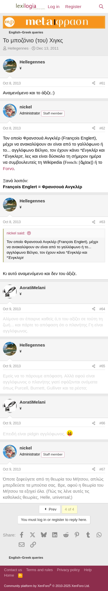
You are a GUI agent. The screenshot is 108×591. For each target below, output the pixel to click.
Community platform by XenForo (47, 586)
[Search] (101, 6)
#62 (102, 128)
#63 (102, 222)
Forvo (8, 168)
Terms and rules (39, 570)
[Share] (93, 83)
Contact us (13, 570)
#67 (102, 469)
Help (88, 570)
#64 (102, 309)
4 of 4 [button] (69, 509)
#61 (102, 83)
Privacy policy (68, 570)
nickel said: (16, 233)
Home (9, 575)
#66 (102, 423)
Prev (49, 509)
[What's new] (89, 6)
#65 (102, 366)
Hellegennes (18, 48)
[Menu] (8, 6)
